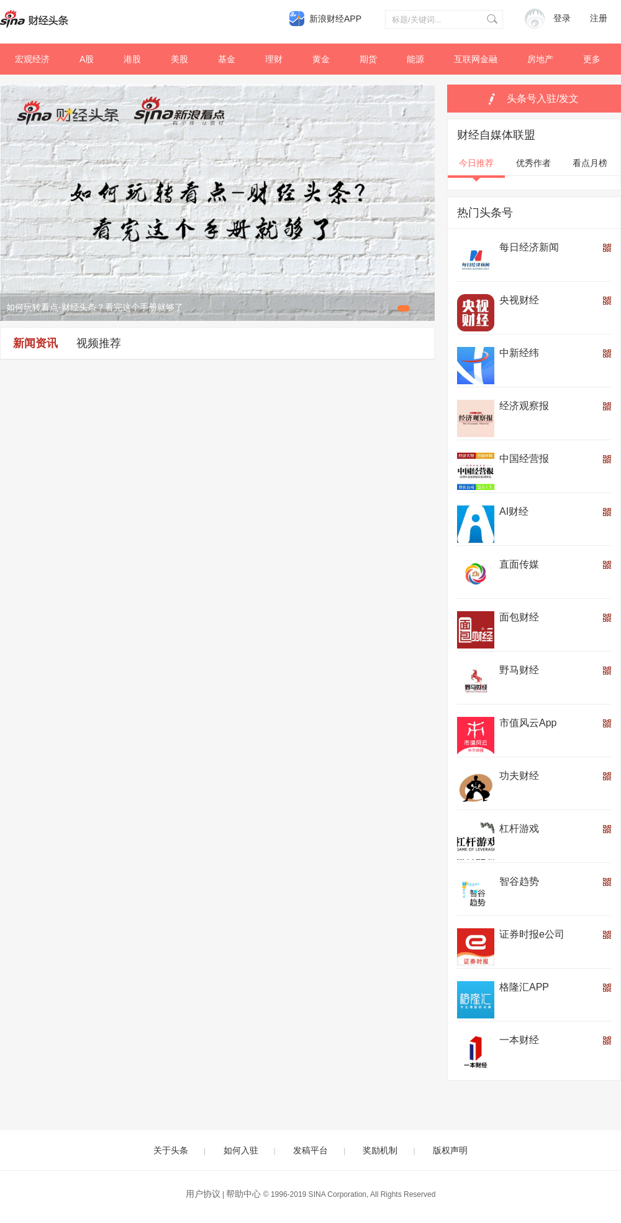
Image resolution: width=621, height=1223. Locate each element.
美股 (179, 59)
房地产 (540, 59)
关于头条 (170, 1150)
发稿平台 (310, 1150)
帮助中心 (243, 1194)
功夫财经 (519, 775)
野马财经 (519, 670)
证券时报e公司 (531, 934)
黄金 (321, 59)
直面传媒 (519, 564)
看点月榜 (590, 163)
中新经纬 (519, 353)
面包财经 (519, 617)
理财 (274, 59)
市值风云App (527, 723)
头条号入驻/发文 (543, 98)
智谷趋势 (519, 881)
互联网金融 (475, 59)
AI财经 (513, 511)
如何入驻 (241, 1150)
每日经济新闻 (529, 247)
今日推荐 (476, 163)
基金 (226, 59)
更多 (592, 59)
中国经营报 (524, 458)
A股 (86, 59)
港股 (132, 59)
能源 (415, 59)
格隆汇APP (524, 987)
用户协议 (203, 1194)
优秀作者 (533, 163)
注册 (598, 18)
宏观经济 (32, 59)
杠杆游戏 (519, 828)
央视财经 (519, 300)
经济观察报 (524, 405)
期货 (368, 59)
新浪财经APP (335, 19)
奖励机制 (380, 1150)
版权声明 (450, 1150)
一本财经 (519, 1040)
